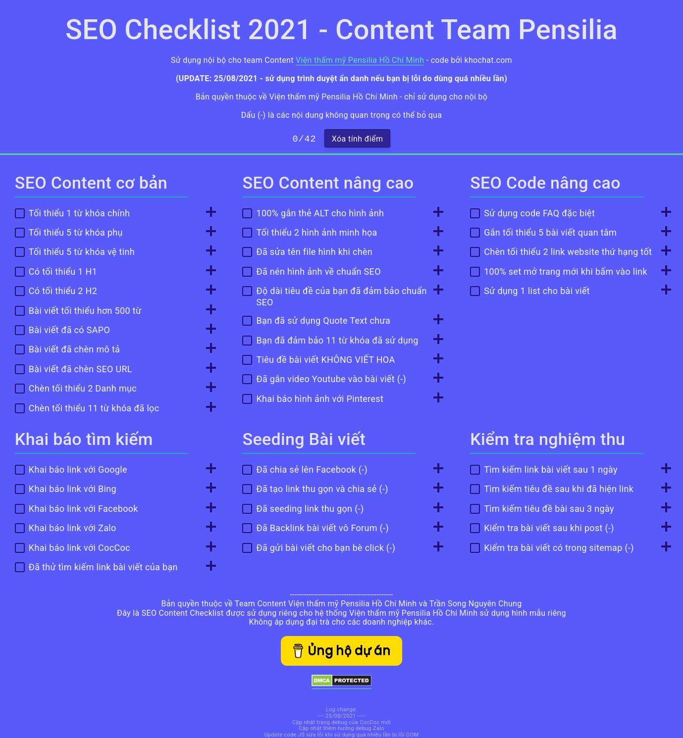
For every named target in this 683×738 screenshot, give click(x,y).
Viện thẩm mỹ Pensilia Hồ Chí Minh (360, 60)
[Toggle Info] (208, 213)
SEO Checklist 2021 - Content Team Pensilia (341, 29)
